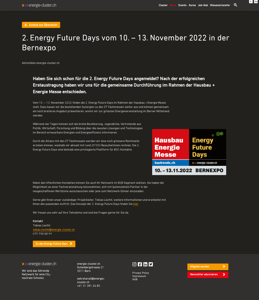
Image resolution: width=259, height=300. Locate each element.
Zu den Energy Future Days (52, 244)
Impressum (139, 276)
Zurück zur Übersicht (43, 25)
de (256, 1)
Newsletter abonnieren (204, 274)
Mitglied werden (199, 266)
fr (251, 1)
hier (135, 204)
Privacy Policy (140, 273)
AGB (134, 279)
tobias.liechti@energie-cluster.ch (54, 229)
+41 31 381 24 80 (88, 285)
